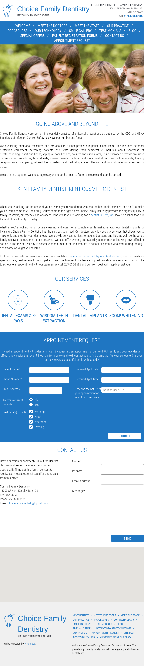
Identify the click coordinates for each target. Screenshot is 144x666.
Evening (39, 427)
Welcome (22, 25)
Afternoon (41, 422)
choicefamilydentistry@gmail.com (28, 503)
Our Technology (48, 30)
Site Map (129, 633)
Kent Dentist (81, 615)
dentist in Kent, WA (102, 215)
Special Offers (32, 35)
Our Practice (118, 25)
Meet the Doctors (52, 25)
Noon (38, 417)
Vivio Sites (29, 643)
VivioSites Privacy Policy (115, 637)
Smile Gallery (80, 30)
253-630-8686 (133, 16)
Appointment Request (72, 40)
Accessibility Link (84, 637)
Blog (132, 30)
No (36, 399)
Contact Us (114, 35)
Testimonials (110, 30)
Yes (37, 405)
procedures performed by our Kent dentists (94, 256)
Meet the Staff (87, 25)
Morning (40, 412)
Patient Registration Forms (75, 35)
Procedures (17, 30)
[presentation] (95, 406)
